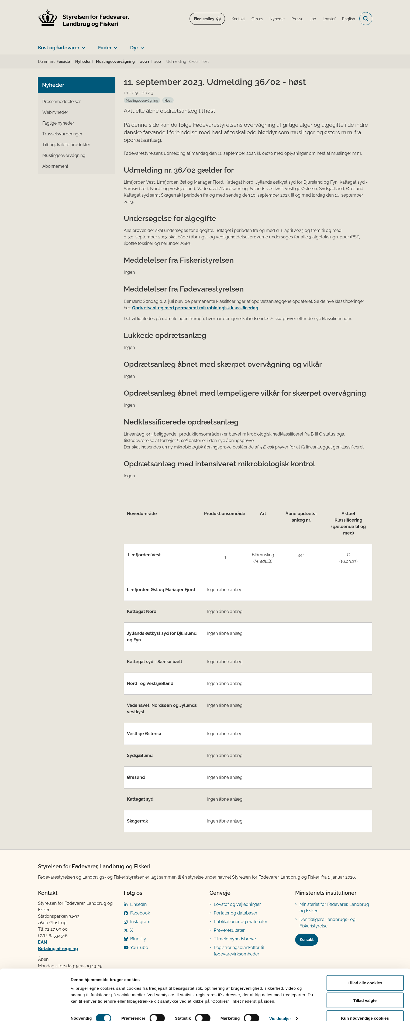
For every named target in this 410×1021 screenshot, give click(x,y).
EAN (42, 942)
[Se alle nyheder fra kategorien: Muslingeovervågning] (142, 100)
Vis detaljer (280, 1007)
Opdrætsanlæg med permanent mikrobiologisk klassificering (195, 307)
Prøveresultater (229, 930)
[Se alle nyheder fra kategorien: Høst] (168, 100)
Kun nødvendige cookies (365, 1006)
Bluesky (138, 938)
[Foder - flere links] (114, 45)
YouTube (139, 947)
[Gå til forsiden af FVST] (84, 19)
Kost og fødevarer (59, 47)
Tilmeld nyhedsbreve (235, 938)
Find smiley (204, 19)
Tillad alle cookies (365, 971)
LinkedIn (138, 904)
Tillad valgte (365, 989)
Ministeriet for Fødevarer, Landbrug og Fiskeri (334, 907)
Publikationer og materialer (240, 921)
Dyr (134, 47)
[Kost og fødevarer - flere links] (82, 45)
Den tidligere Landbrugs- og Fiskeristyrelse (327, 923)
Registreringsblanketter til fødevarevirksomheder (239, 951)
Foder (105, 47)
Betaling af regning (58, 948)
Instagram (140, 921)
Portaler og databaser (235, 913)
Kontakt (306, 939)
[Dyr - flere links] (141, 45)
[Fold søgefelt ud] (365, 18)
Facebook (140, 913)
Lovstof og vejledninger (237, 904)
